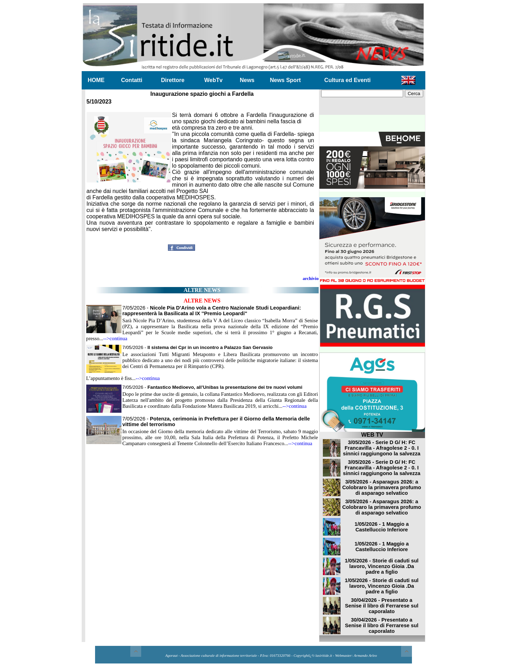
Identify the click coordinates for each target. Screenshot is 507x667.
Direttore (172, 80)
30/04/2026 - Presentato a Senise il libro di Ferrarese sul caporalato (382, 605)
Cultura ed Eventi (347, 80)
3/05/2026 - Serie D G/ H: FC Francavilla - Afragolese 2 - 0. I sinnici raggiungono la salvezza (381, 448)
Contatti (131, 80)
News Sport (285, 80)
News (247, 80)
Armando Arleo (365, 655)
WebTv (213, 80)
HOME (96, 80)
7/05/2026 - (212, 310)
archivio (311, 278)
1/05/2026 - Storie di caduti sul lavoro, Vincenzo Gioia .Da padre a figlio (381, 566)
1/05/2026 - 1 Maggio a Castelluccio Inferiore (382, 526)
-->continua (115, 338)
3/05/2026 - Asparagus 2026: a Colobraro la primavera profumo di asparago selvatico (381, 487)
